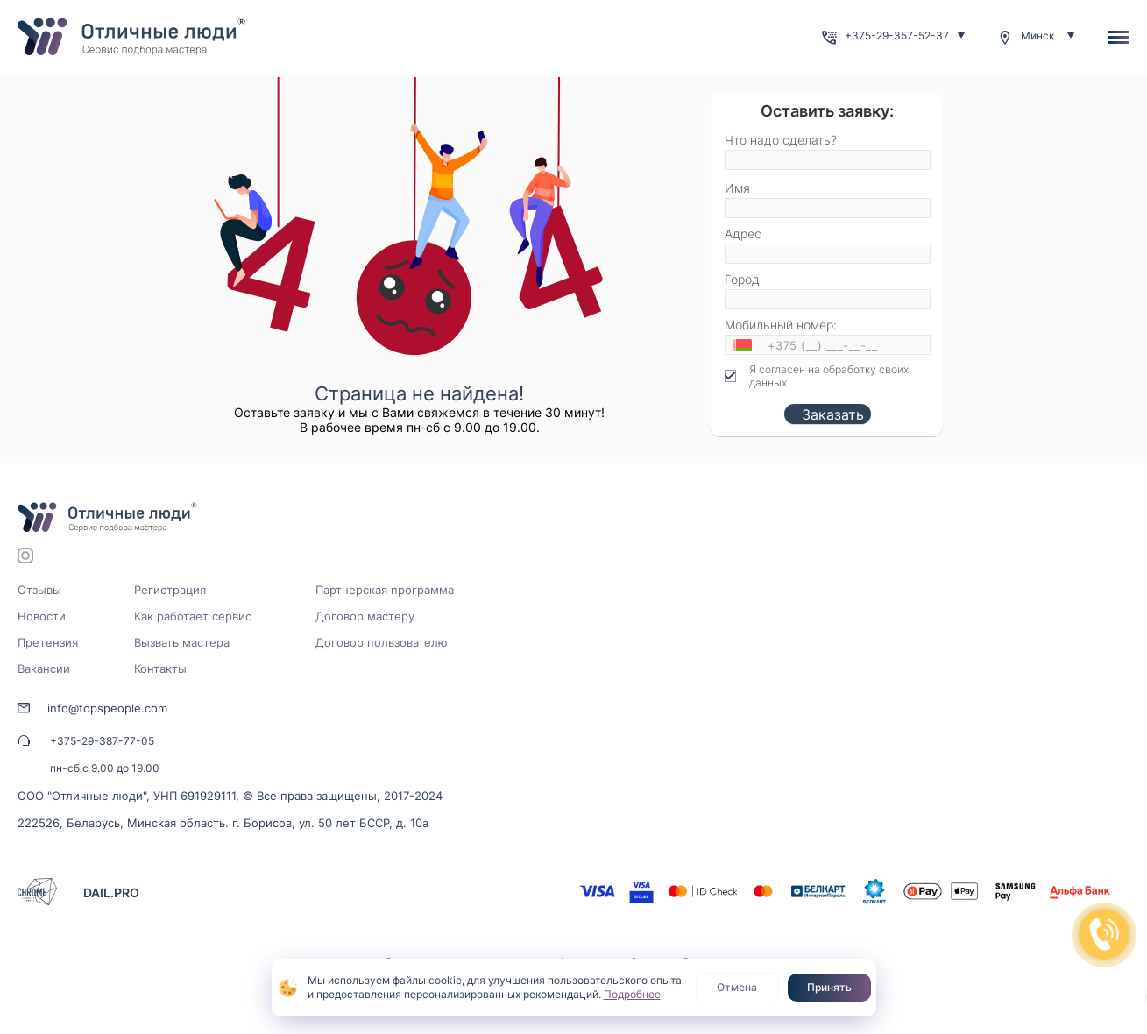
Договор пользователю (381, 642)
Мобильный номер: (781, 324)
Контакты (160, 669)
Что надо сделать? (781, 139)
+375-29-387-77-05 (102, 740)
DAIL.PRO (111, 892)
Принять (829, 987)
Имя (737, 188)
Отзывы (39, 590)
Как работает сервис (192, 616)
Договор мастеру (364, 616)
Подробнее (632, 994)
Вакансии (44, 669)
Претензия (48, 642)
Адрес (743, 233)
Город (742, 279)
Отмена (737, 987)
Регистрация (170, 590)
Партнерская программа (384, 590)
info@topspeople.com (107, 708)
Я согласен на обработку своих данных (829, 376)
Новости (42, 616)
